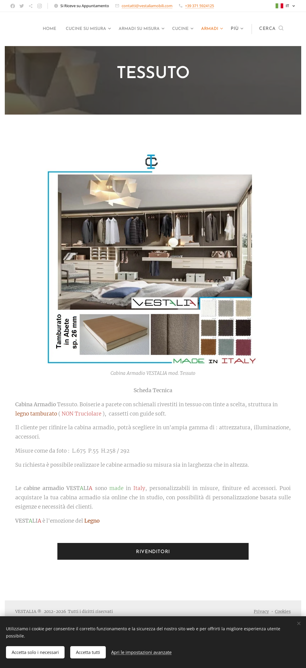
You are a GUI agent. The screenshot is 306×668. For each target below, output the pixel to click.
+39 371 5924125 (199, 5)
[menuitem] (61, 29)
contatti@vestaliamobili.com (147, 5)
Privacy (261, 611)
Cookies (283, 611)
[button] (271, 29)
